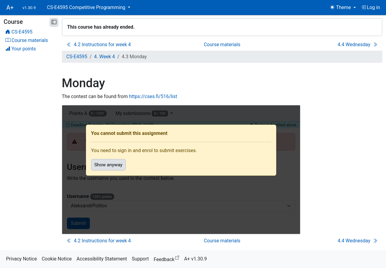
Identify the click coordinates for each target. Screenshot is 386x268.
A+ (10, 7)
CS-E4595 (76, 56)
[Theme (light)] (342, 7)
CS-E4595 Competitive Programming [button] (87, 7)
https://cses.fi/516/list (153, 96)
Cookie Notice (57, 259)
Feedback (168, 258)
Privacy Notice (21, 259)
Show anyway (108, 165)
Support (140, 259)
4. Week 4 (104, 56)
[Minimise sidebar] (54, 22)
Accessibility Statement (102, 259)
